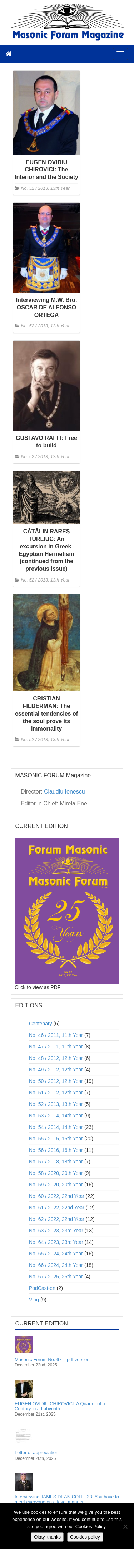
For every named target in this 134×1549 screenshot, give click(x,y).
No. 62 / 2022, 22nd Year (56, 1219)
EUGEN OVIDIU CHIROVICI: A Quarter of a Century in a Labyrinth (60, 1406)
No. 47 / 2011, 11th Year (56, 1046)
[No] (125, 1526)
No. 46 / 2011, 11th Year (56, 1035)
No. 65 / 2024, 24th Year (56, 1253)
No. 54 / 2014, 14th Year (56, 1127)
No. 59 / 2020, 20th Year (56, 1184)
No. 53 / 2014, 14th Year (56, 1115)
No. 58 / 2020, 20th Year (56, 1173)
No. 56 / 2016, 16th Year (56, 1150)
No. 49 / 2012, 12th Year (56, 1069)
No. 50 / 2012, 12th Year (56, 1081)
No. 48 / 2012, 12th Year (56, 1058)
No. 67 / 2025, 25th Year (56, 1276)
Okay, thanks (47, 1537)
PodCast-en (42, 1288)
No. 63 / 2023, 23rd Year (56, 1230)
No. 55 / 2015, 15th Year (56, 1138)
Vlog (34, 1299)
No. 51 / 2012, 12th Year (56, 1092)
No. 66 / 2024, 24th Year (56, 1265)
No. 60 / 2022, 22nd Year (56, 1196)
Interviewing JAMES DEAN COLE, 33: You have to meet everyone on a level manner (67, 1499)
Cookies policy (85, 1537)
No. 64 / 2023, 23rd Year (56, 1242)
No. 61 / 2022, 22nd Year (56, 1207)
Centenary (40, 1023)
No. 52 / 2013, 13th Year (45, 188)
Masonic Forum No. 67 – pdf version (52, 1359)
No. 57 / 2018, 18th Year (56, 1161)
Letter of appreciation (36, 1452)
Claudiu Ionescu (64, 792)
